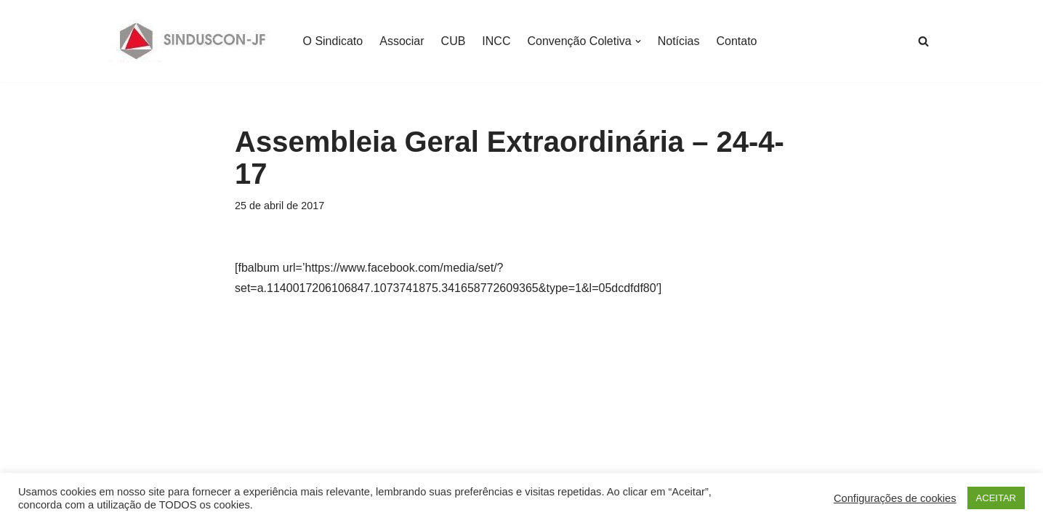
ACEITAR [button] (996, 497)
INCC (496, 41)
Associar (401, 41)
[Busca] (923, 41)
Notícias (679, 41)
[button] (638, 41)
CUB (453, 41)
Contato (736, 41)
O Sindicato (333, 41)
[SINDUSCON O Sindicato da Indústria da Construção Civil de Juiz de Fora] (193, 41)
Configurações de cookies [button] (895, 498)
